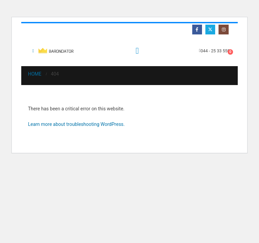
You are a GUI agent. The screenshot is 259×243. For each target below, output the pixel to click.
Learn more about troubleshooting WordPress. (76, 124)
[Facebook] (197, 29)
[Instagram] (223, 29)
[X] (210, 29)
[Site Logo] (57, 51)
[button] (33, 51)
